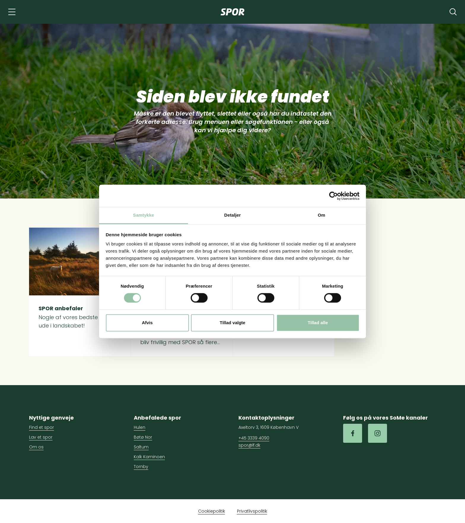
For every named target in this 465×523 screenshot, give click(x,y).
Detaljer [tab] (232, 215)
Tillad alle (318, 322)
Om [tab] (321, 215)
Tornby (141, 467)
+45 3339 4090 (253, 438)
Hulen (139, 427)
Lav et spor (40, 437)
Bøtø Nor (143, 437)
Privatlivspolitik (252, 511)
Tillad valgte (232, 322)
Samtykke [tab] (143, 215)
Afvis (147, 322)
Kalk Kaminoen (149, 457)
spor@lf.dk (249, 445)
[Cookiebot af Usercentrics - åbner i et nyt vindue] (333, 195)
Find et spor (41, 427)
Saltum (141, 447)
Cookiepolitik (211, 511)
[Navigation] (12, 12)
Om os (36, 447)
